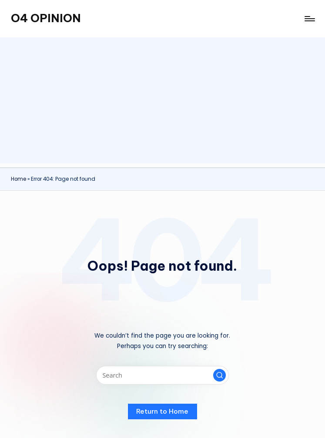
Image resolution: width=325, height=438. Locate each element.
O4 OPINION (46, 18)
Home (18, 179)
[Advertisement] (162, 102)
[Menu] (309, 18)
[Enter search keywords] (162, 375)
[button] (219, 375)
